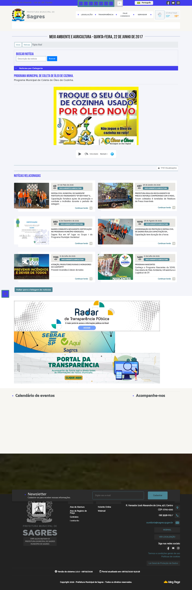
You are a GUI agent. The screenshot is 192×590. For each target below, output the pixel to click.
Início (18, 44)
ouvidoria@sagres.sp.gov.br (159, 523)
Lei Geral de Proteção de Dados (163, 563)
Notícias (27, 44)
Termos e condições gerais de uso (164, 553)
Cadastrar (157, 495)
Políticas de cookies (170, 556)
